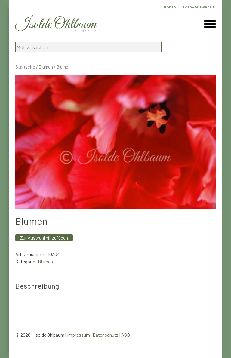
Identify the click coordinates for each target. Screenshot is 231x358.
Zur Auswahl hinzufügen (44, 237)
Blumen (46, 66)
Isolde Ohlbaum (56, 24)
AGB (125, 335)
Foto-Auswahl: (199, 6)
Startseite (25, 66)
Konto (170, 6)
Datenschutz (106, 335)
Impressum (78, 335)
